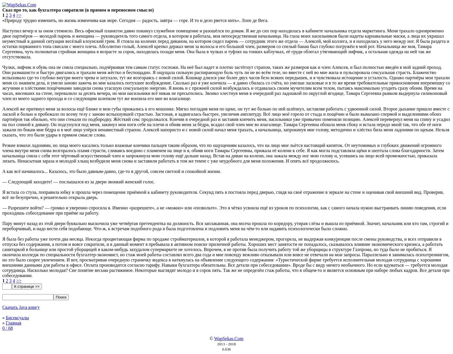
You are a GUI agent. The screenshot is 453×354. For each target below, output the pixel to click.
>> (18, 15)
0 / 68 (7, 328)
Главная (13, 322)
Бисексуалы (17, 317)
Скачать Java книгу (21, 307)
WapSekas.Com (228, 338)
